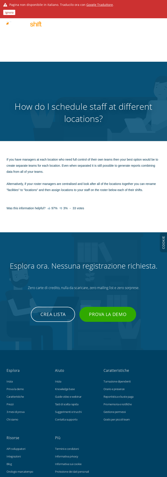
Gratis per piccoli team (117, 366)
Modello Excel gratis (18, 433)
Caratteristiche (15, 343)
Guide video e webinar (68, 343)
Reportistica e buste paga (119, 343)
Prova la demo (107, 261)
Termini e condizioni (67, 395)
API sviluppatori (16, 395)
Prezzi (10, 351)
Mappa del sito (64, 426)
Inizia (10, 328)
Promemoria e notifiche (118, 351)
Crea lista (52, 261)
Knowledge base (65, 336)
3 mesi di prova (16, 359)
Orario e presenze (114, 336)
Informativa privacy (66, 403)
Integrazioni (14, 403)
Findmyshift (24, 457)
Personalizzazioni (17, 426)
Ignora (9, 12)
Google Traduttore (99, 5)
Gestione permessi (115, 359)
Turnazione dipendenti (117, 328)
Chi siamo (12, 366)
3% (64, 155)
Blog (9, 411)
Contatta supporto (66, 366)
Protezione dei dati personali (72, 418)
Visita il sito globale (66, 433)
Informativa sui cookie (68, 411)
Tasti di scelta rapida (66, 351)
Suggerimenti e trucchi (68, 359)
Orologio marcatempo (20, 418)
